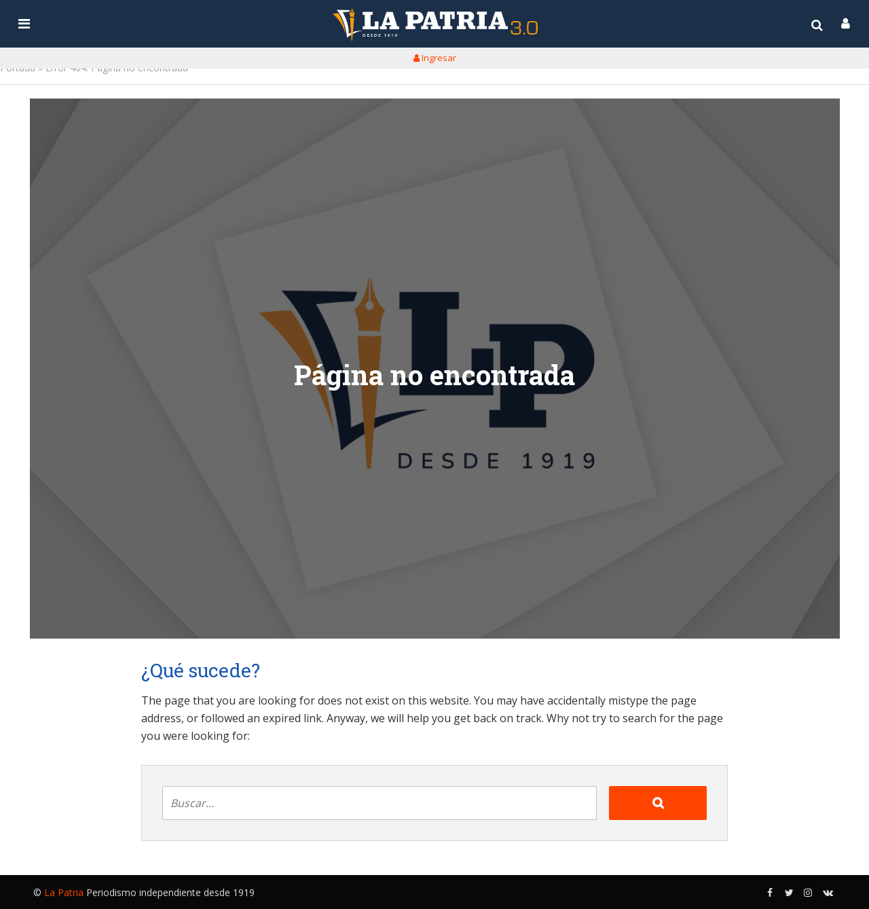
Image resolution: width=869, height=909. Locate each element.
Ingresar (434, 58)
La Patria (64, 892)
